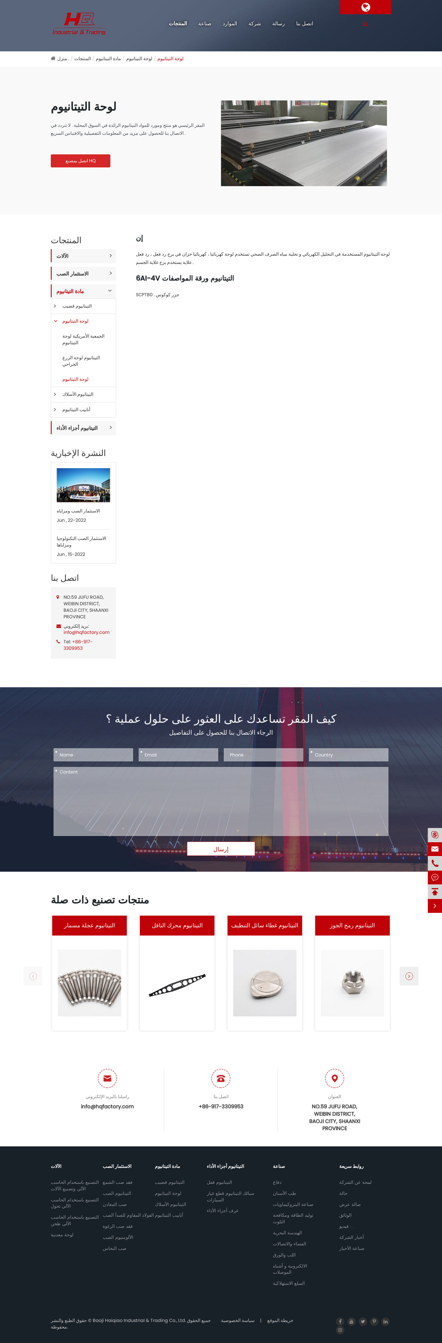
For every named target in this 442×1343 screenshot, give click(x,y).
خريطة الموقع (280, 1320)
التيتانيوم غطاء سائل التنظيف (264, 925)
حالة (343, 1193)
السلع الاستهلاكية (289, 1283)
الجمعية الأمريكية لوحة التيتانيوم (83, 339)
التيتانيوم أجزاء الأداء (77, 428)
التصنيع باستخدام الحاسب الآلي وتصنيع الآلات (75, 1185)
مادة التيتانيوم (108, 58)
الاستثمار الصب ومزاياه (78, 510)
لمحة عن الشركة (355, 1182)
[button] (409, 976)
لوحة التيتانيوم (139, 58)
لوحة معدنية (62, 1235)
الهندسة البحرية (287, 1233)
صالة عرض (350, 1204)
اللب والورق (284, 1255)
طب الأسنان (284, 1193)
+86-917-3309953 (78, 644)
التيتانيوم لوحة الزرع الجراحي (81, 360)
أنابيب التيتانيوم (76, 409)
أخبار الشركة (351, 1237)
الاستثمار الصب (72, 273)
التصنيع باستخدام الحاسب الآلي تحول (75, 1203)
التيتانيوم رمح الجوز (352, 925)
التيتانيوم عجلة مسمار (89, 925)
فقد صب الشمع (117, 1182)
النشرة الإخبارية (78, 453)
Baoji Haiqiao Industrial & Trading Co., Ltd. (140, 1320)
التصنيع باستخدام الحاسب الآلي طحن (75, 1220)
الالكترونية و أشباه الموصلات (290, 1269)
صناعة (204, 23)
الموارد (230, 23)
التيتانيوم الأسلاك (77, 394)
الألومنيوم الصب (118, 1237)
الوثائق (345, 1215)
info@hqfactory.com (87, 632)
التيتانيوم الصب (117, 1193)
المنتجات (178, 23)
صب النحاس (115, 1248)
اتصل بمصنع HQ (81, 160)
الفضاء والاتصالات (289, 1244)
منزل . (63, 58)
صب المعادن (115, 1204)
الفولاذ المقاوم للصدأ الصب (128, 1215)
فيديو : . (346, 1226)
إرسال (221, 849)
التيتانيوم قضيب (77, 306)
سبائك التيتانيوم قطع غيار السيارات (230, 1196)
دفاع (277, 1182)
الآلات (62, 256)
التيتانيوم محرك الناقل (177, 925)
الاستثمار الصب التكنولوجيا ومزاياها (81, 541)
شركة (255, 23)
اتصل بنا (304, 23)
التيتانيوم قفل (219, 1182)
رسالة (278, 23)
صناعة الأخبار (352, 1248)
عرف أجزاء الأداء (223, 1211)
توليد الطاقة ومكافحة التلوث (293, 1218)
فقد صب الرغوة (118, 1226)
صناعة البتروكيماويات (293, 1204)
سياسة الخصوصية (237, 1320)
